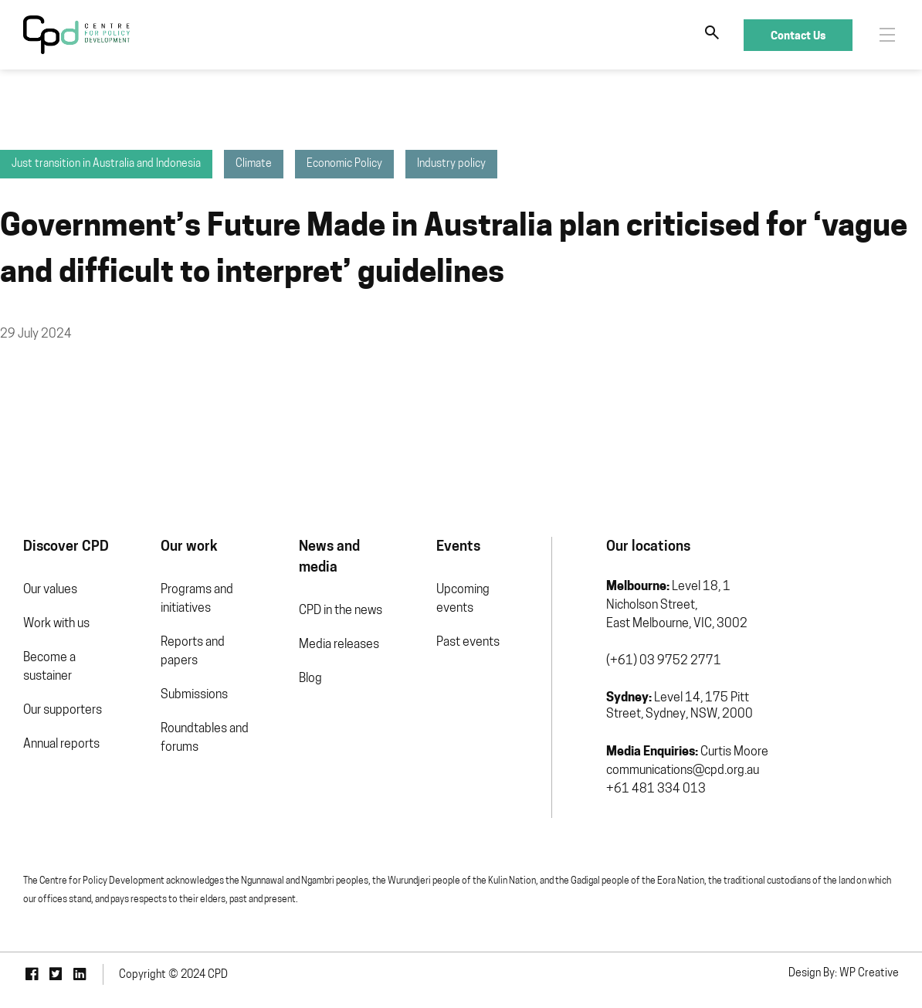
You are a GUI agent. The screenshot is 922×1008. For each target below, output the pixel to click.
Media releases (339, 645)
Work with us (56, 624)
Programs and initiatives (197, 599)
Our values (50, 590)
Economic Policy (344, 164)
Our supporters (62, 710)
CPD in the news (340, 611)
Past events (468, 642)
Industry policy (451, 164)
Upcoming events (463, 599)
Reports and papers (193, 651)
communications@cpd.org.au (682, 771)
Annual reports (61, 744)
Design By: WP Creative (843, 973)
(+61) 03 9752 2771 (663, 661)
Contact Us (798, 35)
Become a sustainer (49, 667)
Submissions (194, 695)
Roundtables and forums (205, 738)
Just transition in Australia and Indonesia (106, 164)
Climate (254, 164)
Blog (310, 679)
